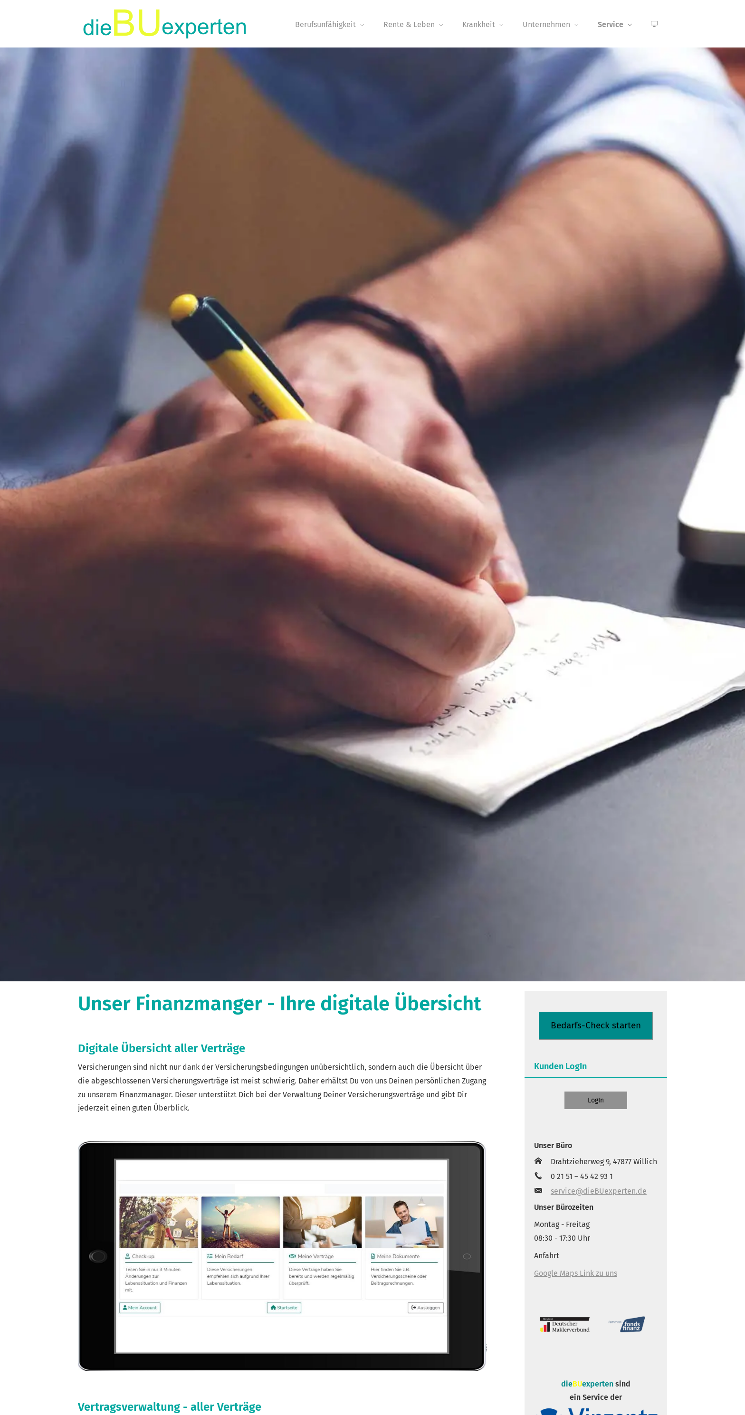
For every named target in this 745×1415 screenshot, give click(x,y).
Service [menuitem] (610, 24)
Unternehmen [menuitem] (546, 24)
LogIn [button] (596, 1100)
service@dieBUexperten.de (599, 1191)
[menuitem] (654, 24)
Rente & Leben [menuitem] (409, 24)
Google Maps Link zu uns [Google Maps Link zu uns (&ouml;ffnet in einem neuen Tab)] (575, 1273)
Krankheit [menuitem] (478, 24)
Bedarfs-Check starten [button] (596, 1025)
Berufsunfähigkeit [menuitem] (325, 24)
